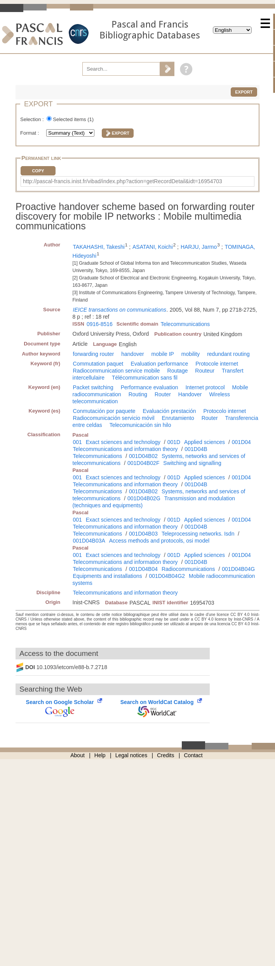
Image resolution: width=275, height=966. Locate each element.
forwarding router (93, 354)
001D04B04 (143, 569)
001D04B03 (143, 534)
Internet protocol (205, 387)
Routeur (204, 371)
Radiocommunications (188, 569)
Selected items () (73, 119)
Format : (30, 133)
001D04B (195, 449)
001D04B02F (143, 463)
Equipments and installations (107, 576)
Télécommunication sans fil (145, 378)
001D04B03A (89, 541)
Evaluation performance (159, 364)
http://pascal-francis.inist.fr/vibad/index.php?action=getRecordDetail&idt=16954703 (122, 181)
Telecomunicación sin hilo (140, 425)
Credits (165, 755)
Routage (177, 371)
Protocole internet (216, 364)
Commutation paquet (98, 364)
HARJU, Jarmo (199, 247)
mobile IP (162, 354)
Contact (193, 755)
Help (100, 755)
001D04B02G (143, 498)
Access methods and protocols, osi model (159, 541)
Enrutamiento (178, 418)
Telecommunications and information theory (125, 449)
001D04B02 (143, 456)
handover (132, 354)
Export (243, 92)
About (77, 755)
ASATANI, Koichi (152, 247)
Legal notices (131, 755)
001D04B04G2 (167, 576)
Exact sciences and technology (123, 442)
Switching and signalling (192, 463)
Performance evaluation (149, 387)
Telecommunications (185, 324)
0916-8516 (100, 324)
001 (77, 442)
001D (173, 442)
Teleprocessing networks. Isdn (198, 534)
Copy (38, 170)
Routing (138, 394)
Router (163, 394)
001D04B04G (238, 569)
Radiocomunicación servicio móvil (114, 418)
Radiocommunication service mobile (116, 371)
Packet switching (93, 387)
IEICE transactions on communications (119, 310)
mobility (190, 354)
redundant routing (228, 354)
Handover (190, 394)
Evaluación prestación (169, 411)
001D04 (241, 442)
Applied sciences (204, 442)
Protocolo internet (224, 411)
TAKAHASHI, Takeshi (99, 247)
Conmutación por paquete (104, 411)
